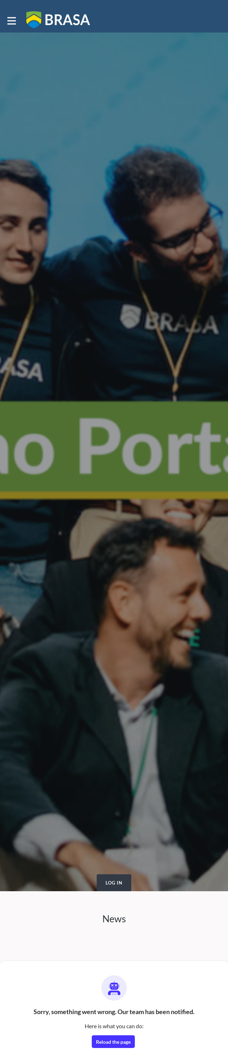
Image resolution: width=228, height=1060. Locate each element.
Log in (114, 883)
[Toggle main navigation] (11, 20)
